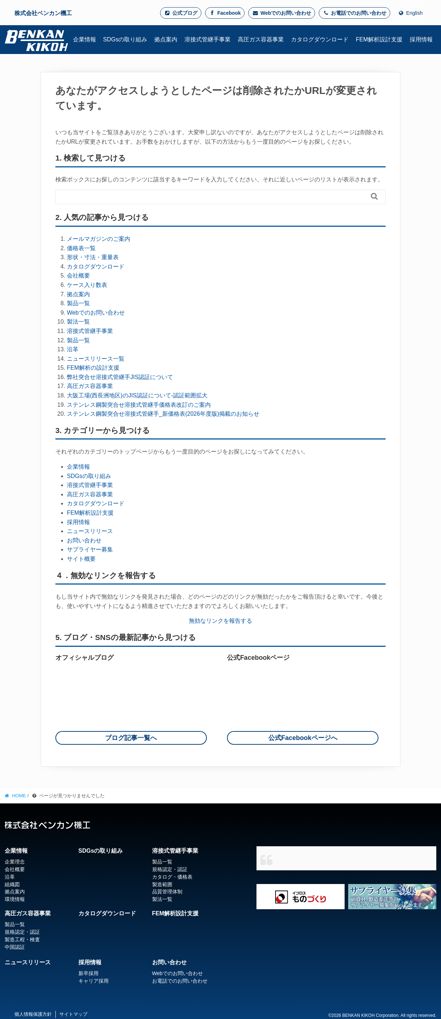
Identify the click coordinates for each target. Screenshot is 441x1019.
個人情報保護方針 (33, 1014)
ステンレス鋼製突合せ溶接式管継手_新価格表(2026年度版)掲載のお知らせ (163, 414)
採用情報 (78, 522)
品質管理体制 (167, 891)
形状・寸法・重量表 (93, 257)
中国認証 (15, 947)
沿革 (72, 349)
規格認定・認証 (169, 869)
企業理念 (15, 862)
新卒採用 (88, 973)
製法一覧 (78, 322)
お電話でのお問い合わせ (354, 13)
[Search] (220, 196)
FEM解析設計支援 (90, 513)
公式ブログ (180, 13)
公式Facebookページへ (302, 737)
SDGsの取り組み (89, 476)
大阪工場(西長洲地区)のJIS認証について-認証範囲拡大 (137, 395)
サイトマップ (73, 1014)
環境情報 (15, 899)
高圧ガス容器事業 (90, 386)
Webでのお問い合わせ (281, 13)
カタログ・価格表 (172, 877)
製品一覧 (78, 303)
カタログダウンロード (95, 266)
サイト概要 (81, 559)
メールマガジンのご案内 (98, 239)
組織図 (12, 884)
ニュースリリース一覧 (95, 359)
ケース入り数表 (87, 285)
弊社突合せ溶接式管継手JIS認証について (120, 377)
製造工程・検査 (22, 939)
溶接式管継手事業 (90, 331)
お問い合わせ (84, 540)
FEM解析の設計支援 (93, 368)
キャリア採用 (93, 981)
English (410, 13)
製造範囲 (162, 884)
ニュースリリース (90, 531)
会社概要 (78, 275)
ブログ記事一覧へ (131, 737)
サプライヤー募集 (90, 549)
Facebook (225, 13)
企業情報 (78, 467)
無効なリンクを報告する (220, 621)
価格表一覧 (81, 248)
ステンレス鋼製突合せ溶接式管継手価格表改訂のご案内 (139, 405)
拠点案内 (78, 294)
